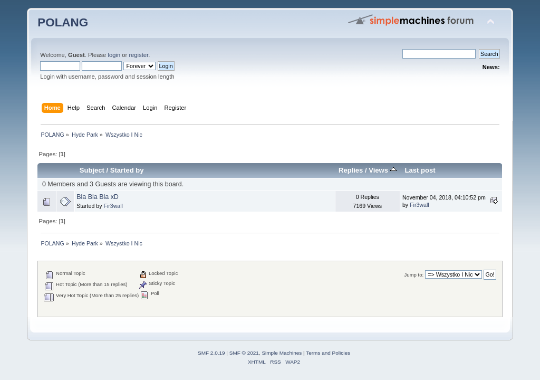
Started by (127, 170)
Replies (351, 170)
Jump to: (414, 275)
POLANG (62, 22)
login (114, 55)
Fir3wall (113, 206)
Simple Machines (282, 353)
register (138, 55)
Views (382, 170)
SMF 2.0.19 (211, 353)
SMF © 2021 (244, 353)
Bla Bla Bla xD (97, 197)
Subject (92, 170)
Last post (420, 170)
